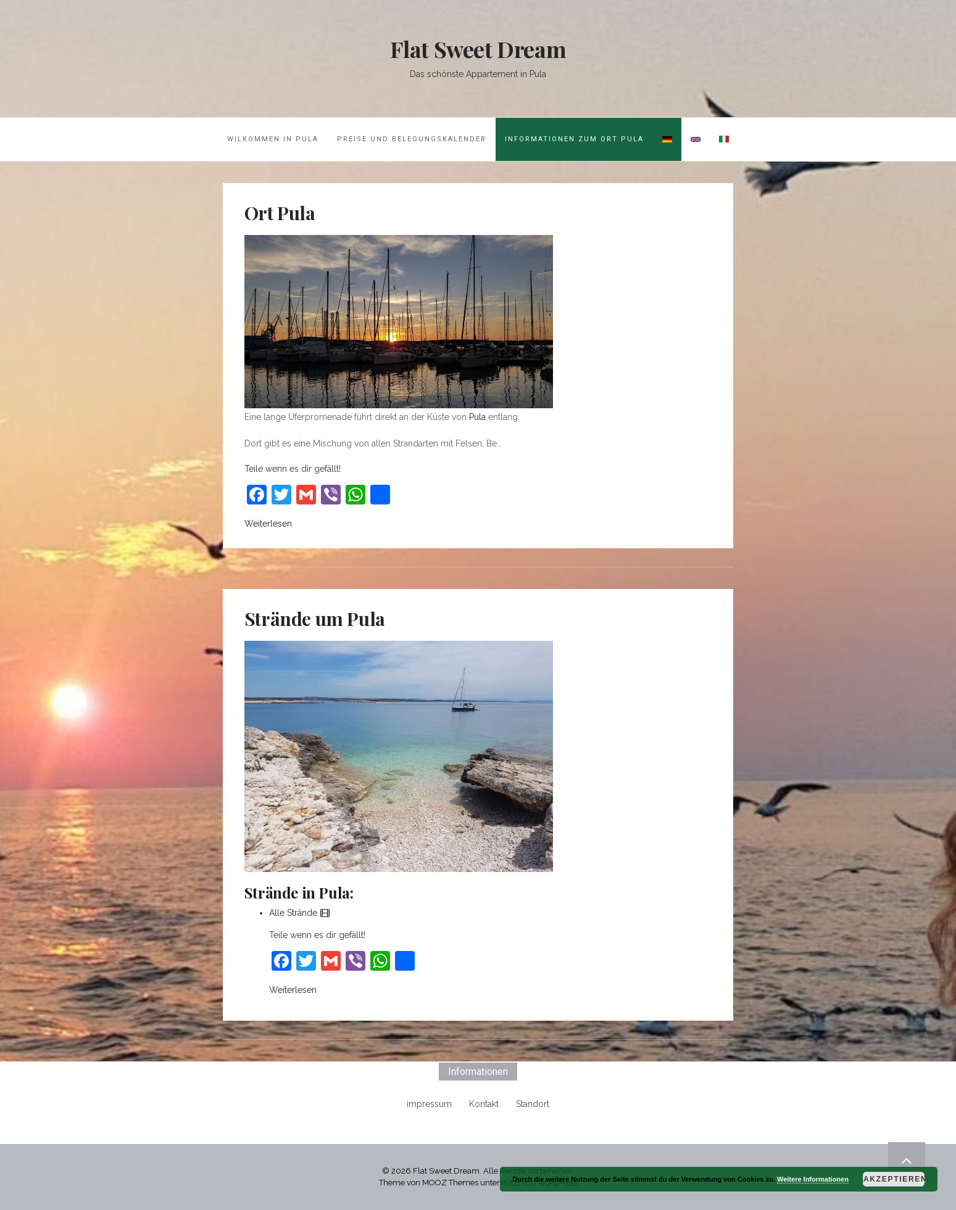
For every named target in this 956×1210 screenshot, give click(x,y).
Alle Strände (300, 913)
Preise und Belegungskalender (411, 139)
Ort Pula (279, 212)
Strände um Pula (314, 618)
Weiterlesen (268, 524)
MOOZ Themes (450, 1182)
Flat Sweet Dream (478, 49)
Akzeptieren (894, 1179)
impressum (429, 1104)
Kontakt (484, 1104)
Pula (477, 417)
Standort (532, 1104)
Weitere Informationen (813, 1179)
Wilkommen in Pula (272, 139)
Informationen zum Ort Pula (574, 139)
